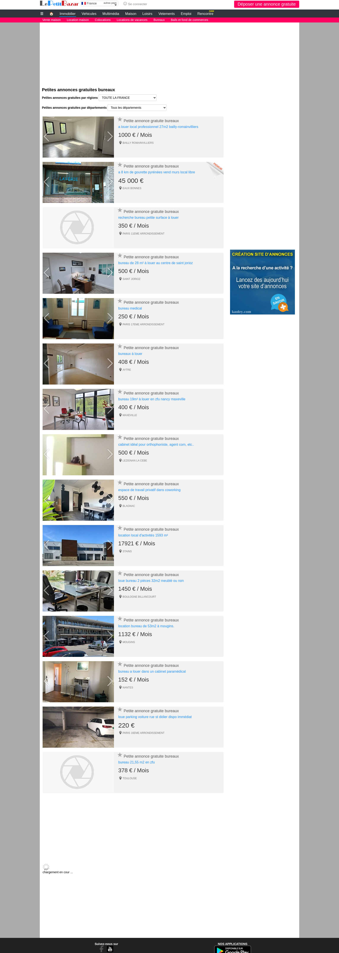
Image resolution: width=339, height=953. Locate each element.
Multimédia (110, 13)
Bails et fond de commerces (189, 20)
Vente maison (51, 20)
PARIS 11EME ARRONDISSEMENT (144, 233)
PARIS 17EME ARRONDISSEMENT (144, 324)
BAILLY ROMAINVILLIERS (138, 142)
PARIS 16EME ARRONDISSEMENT (144, 732)
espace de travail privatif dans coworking (149, 490)
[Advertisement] (169, 52)
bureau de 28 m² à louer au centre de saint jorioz (155, 263)
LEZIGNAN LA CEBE (135, 460)
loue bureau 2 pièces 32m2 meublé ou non (151, 580)
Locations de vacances (132, 20)
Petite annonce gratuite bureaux (151, 120)
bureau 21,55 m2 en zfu (136, 762)
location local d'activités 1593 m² (143, 535)
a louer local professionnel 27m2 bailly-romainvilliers (158, 126)
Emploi (186, 13)
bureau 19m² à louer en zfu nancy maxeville (151, 399)
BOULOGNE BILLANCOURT (139, 596)
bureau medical (130, 308)
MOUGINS (129, 641)
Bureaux (159, 20)
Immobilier (68, 13)
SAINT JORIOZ (131, 278)
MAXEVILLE (130, 415)
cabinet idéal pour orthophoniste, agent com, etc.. (156, 444)
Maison (130, 13)
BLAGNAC (129, 505)
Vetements (166, 13)
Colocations (103, 20)
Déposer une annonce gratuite (267, 4)
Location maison (78, 20)
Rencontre (205, 13)
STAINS (127, 551)
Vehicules (89, 13)
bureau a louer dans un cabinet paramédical (152, 671)
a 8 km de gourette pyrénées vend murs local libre (156, 172)
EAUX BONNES (132, 188)
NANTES (128, 687)
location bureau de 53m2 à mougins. (146, 626)
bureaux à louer (130, 353)
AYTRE (127, 369)
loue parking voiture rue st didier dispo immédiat (155, 716)
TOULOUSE (130, 778)
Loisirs (147, 13)
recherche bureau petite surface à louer (148, 217)
